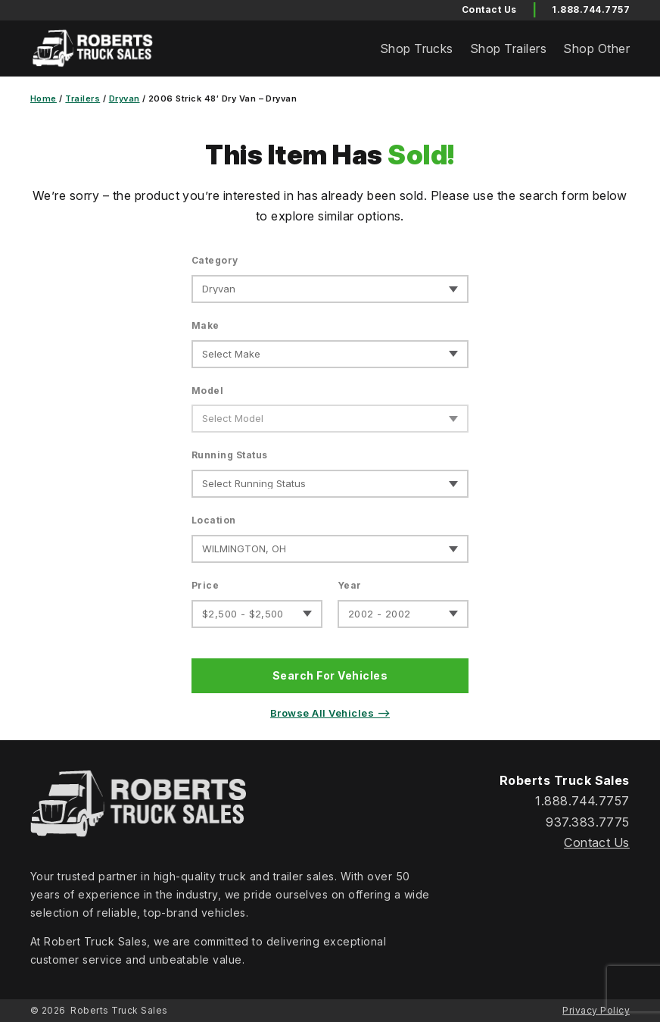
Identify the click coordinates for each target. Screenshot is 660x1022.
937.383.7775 (588, 822)
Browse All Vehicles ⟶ (330, 713)
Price (205, 585)
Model (207, 390)
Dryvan (124, 98)
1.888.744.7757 (591, 9)
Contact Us (597, 842)
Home (43, 98)
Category (214, 260)
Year (350, 585)
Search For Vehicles (330, 675)
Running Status (229, 455)
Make (205, 325)
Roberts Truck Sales (118, 1010)
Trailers (82, 98)
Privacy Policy (596, 1010)
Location (213, 520)
